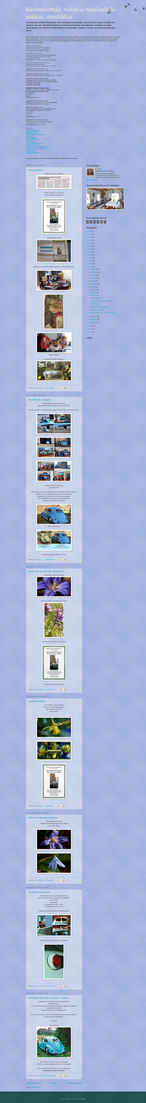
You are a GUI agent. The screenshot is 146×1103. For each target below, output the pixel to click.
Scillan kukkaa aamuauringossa (43, 817)
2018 (90, 255)
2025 (90, 234)
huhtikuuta (93, 292)
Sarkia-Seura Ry (31, 141)
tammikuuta (93, 322)
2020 (90, 249)
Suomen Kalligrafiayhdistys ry (35, 143)
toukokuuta (93, 290)
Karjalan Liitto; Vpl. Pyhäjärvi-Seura (37, 147)
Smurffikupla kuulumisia (39, 892)
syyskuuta (93, 278)
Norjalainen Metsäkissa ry (33, 152)
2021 (90, 246)
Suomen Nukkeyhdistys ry (33, 131)
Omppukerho (30, 136)
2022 (90, 243)
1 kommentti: (49, 806)
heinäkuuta (93, 284)
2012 (90, 329)
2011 (90, 332)
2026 (90, 231)
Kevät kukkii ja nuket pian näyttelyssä (45, 571)
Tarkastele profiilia (91, 180)
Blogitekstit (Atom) (35, 1087)
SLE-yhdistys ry (31, 150)
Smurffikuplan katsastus (39, 400)
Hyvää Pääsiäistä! (36, 701)
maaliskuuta (94, 316)
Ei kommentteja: (50, 388)
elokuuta (92, 281)
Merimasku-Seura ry (32, 133)
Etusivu (53, 1083)
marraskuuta (94, 272)
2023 (90, 240)
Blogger (83, 1099)
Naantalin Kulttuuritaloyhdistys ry (36, 134)
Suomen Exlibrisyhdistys (33, 139)
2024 (90, 237)
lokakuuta (93, 275)
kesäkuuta (93, 287)
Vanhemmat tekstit (74, 1083)
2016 (90, 261)
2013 (90, 326)
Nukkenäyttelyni (35, 170)
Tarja (99, 169)
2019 (90, 252)
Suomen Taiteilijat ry (32, 130)
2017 (90, 258)
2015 (90, 263)
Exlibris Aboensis (31, 138)
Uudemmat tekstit (33, 1083)
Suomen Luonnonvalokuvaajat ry (36, 149)
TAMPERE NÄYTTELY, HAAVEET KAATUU (48, 998)
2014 (90, 266)
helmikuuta (93, 319)
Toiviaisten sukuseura (33, 145)
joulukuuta (93, 269)
